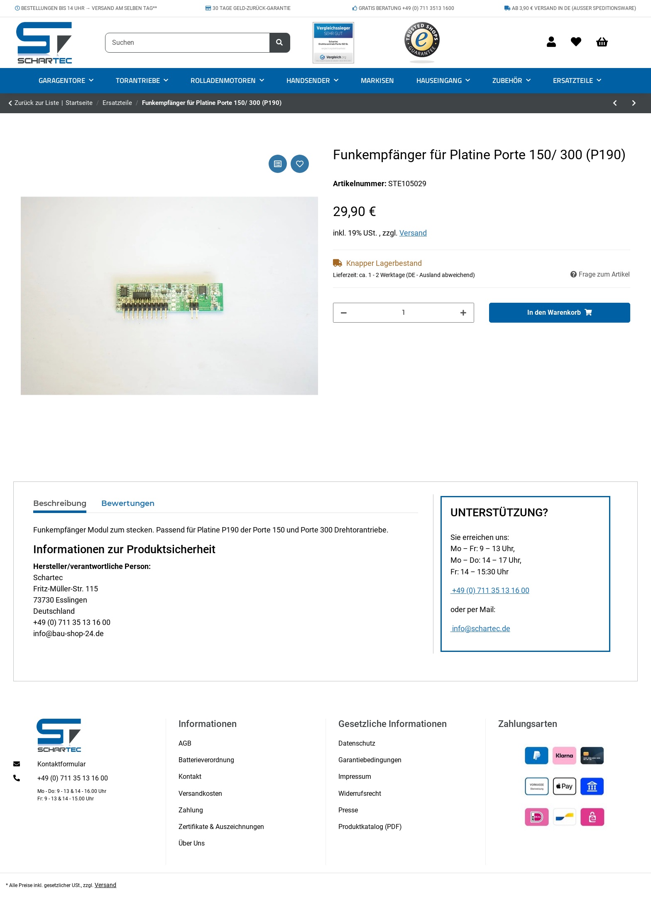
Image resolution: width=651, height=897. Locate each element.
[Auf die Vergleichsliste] (278, 164)
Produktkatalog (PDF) (370, 827)
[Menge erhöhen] (463, 312)
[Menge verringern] (343, 312)
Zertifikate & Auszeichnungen (221, 827)
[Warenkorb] (606, 42)
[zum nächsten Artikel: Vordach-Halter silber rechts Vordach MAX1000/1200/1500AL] (634, 103)
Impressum (354, 776)
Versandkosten (200, 793)
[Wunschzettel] (576, 42)
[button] (551, 42)
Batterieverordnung (206, 760)
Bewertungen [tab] (127, 503)
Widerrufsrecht (359, 793)
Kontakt (190, 776)
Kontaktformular (61, 764)
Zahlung (191, 810)
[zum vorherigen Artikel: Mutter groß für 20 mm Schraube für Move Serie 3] (615, 103)
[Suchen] (187, 43)
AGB (185, 743)
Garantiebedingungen (369, 760)
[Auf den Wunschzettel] (300, 164)
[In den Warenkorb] (559, 313)
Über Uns (192, 843)
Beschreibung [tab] (59, 503)
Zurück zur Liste (37, 103)
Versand (413, 233)
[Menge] (404, 312)
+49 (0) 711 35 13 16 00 (489, 590)
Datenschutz (356, 743)
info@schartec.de (480, 628)
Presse (348, 810)
